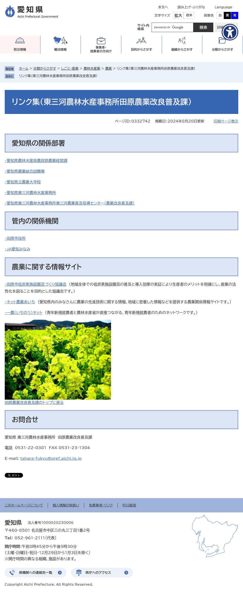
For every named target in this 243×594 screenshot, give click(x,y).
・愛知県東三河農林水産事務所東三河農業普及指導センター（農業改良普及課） (70, 203)
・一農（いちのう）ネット (23, 312)
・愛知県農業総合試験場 (25, 171)
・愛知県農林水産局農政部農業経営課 (36, 160)
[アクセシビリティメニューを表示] (230, 32)
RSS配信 (129, 505)
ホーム (23, 68)
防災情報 (20, 49)
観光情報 (60, 49)
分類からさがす (44, 68)
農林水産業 (92, 68)
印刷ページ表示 (226, 121)
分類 (222, 50)
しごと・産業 (70, 68)
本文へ (163, 7)
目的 (141, 50)
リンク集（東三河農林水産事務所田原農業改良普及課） (58, 76)
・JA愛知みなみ (17, 249)
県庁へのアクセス (98, 572)
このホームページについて (24, 505)
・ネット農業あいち (20, 302)
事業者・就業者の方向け (101, 49)
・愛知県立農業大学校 (23, 182)
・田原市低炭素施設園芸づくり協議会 (35, 284)
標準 (189, 15)
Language (223, 7)
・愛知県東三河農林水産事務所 (30, 193)
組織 (182, 50)
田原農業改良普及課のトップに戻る (34, 402)
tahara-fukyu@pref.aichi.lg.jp (51, 458)
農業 (108, 68)
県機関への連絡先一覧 (35, 572)
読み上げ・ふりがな (191, 7)
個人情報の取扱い (66, 505)
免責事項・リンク (101, 505)
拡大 (178, 15)
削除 (101, 76)
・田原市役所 (15, 238)
